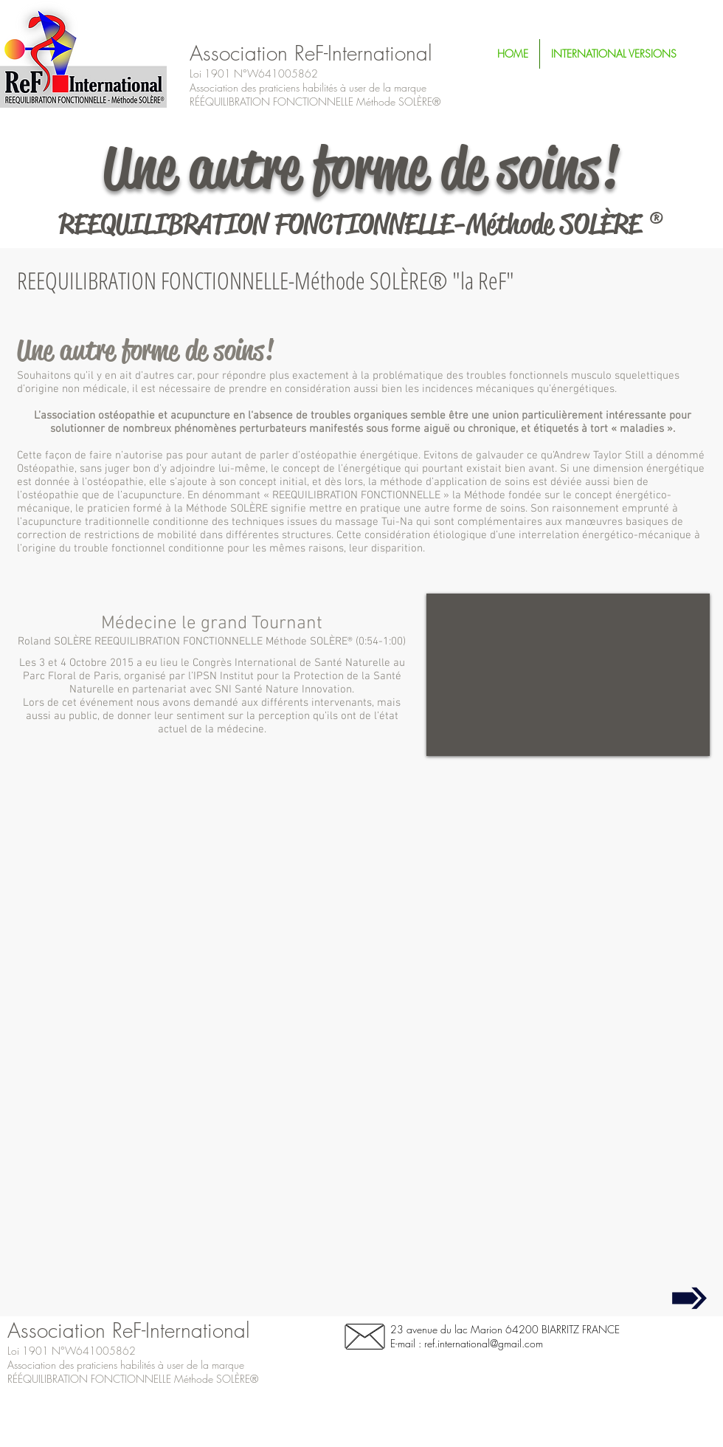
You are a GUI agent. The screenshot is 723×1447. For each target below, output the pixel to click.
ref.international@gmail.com (483, 1343)
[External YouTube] (568, 675)
